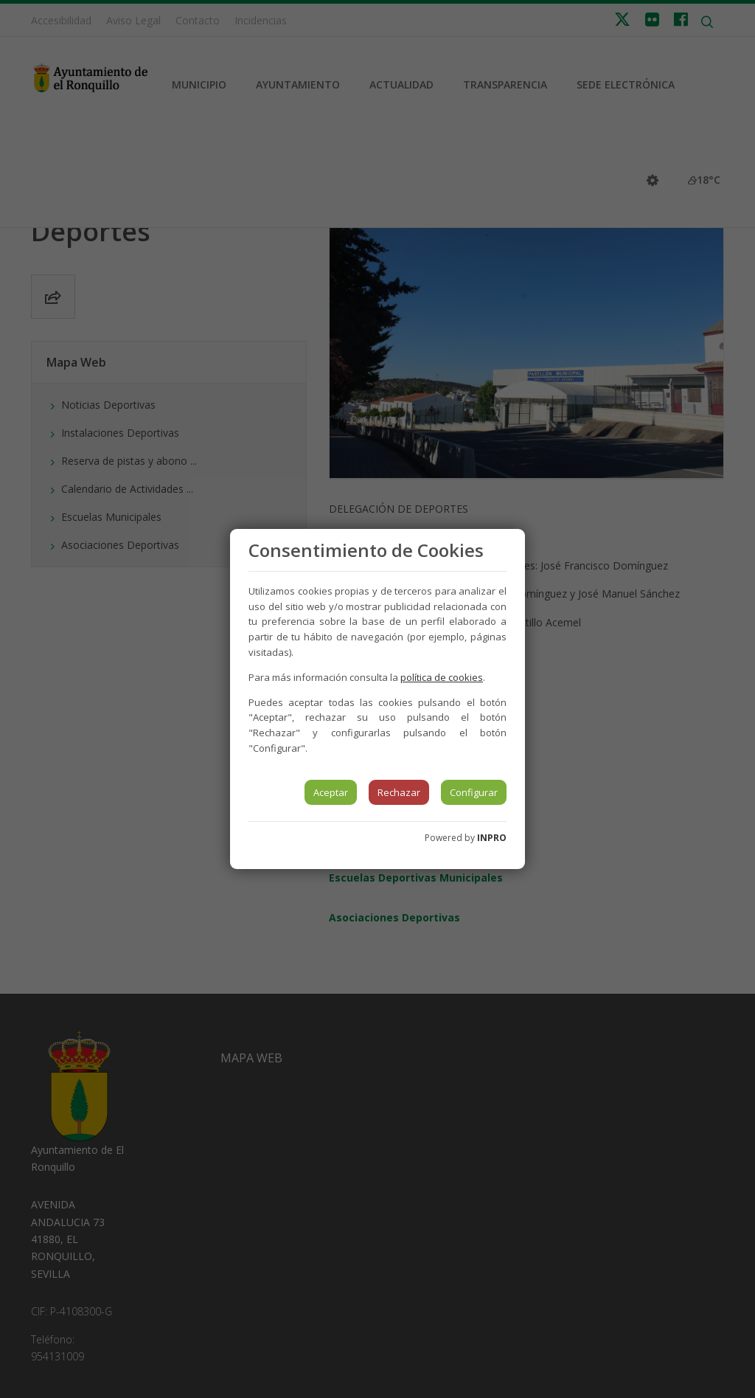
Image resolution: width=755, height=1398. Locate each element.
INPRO (492, 837)
